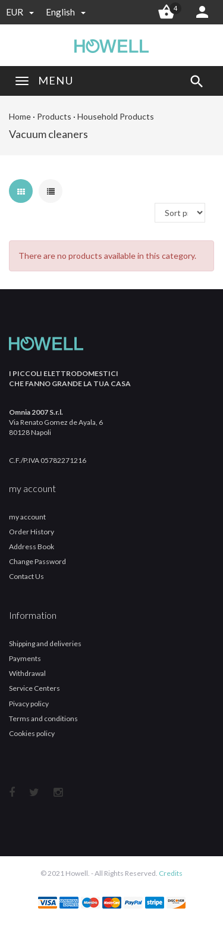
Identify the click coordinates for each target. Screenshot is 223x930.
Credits (171, 873)
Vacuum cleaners (48, 133)
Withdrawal (27, 673)
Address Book (31, 546)
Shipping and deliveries (45, 643)
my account (27, 516)
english (66, 12)
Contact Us (26, 576)
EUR (20, 12)
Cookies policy (32, 733)
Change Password (37, 561)
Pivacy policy (29, 703)
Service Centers (34, 688)
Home (20, 116)
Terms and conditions (43, 718)
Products (54, 116)
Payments (25, 658)
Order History (31, 531)
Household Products (115, 116)
